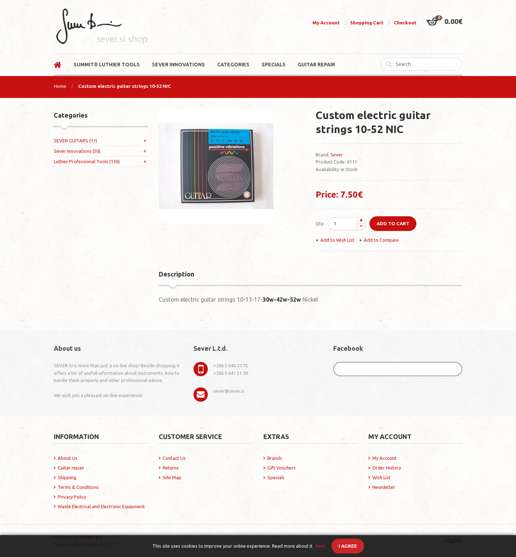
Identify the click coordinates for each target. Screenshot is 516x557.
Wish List (381, 477)
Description (176, 274)
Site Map (172, 477)
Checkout (405, 22)
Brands (274, 458)
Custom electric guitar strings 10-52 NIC (124, 86)
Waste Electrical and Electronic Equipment (101, 506)
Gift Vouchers (281, 467)
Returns (171, 467)
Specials (276, 477)
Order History (386, 467)
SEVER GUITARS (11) (75, 140)
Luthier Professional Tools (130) (87, 161)
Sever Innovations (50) (77, 151)
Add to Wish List (337, 239)
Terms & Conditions (78, 487)
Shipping (67, 477)
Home (60, 86)
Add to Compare (381, 239)
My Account (326, 22)
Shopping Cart (366, 22)
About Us (67, 458)
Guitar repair (71, 467)
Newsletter (383, 487)
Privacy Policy (72, 496)
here (320, 545)
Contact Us (174, 458)
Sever (336, 154)
